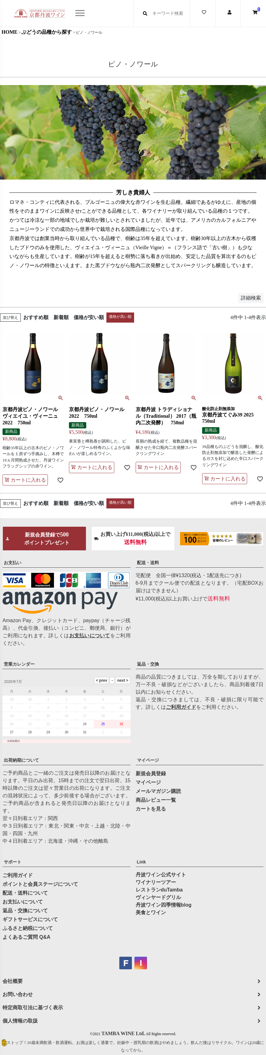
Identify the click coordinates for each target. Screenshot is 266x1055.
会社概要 (13, 981)
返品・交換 (148, 664)
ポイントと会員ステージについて (40, 884)
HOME (10, 32)
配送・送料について (25, 893)
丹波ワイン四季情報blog (164, 905)
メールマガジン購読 (158, 791)
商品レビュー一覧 (156, 800)
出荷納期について (21, 760)
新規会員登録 (151, 773)
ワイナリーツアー (156, 882)
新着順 (61, 317)
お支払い (12, 562)
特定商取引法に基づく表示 (33, 1007)
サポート (12, 861)
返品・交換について (25, 910)
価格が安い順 (89, 317)
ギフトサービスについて (30, 919)
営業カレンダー (19, 664)
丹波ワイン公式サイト (161, 874)
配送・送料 (148, 562)
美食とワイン (151, 912)
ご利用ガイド (181, 707)
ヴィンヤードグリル (158, 897)
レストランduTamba (159, 889)
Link (141, 861)
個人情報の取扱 (20, 1020)
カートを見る (151, 808)
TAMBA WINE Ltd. (123, 1033)
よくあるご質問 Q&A (26, 937)
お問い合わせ (18, 994)
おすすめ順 (35, 317)
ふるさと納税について (28, 928)
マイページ (148, 760)
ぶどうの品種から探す (46, 32)
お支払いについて (89, 635)
